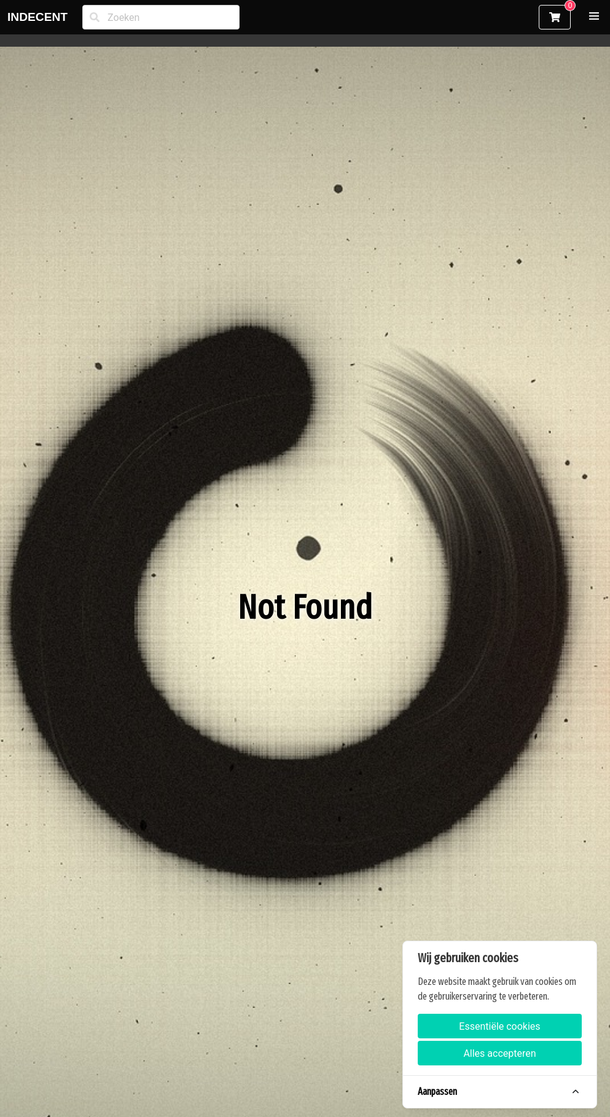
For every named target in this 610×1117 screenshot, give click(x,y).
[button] (594, 16)
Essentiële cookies (499, 1026)
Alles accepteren (499, 1053)
